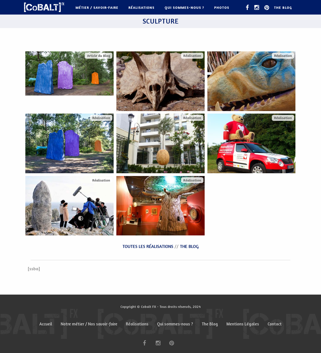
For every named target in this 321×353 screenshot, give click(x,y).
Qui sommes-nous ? (184, 7)
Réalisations (141, 7)
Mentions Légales (242, 323)
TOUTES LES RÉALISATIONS (147, 246)
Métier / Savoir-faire (96, 7)
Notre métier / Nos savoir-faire (89, 323)
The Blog (283, 7)
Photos (221, 7)
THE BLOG (189, 246)
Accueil (45, 323)
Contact (275, 323)
